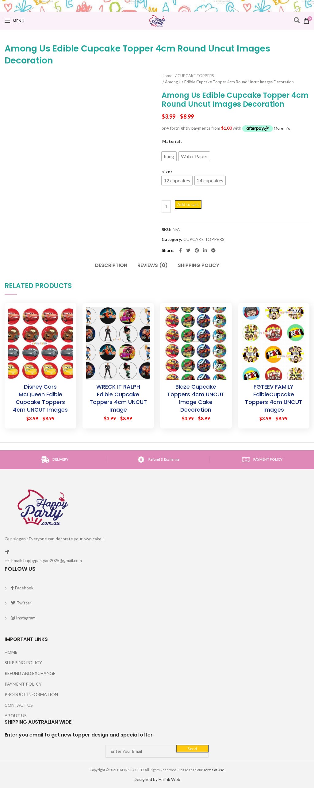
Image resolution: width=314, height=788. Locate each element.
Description (111, 265)
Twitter (21, 602)
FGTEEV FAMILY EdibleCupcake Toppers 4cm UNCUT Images (273, 398)
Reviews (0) (152, 265)
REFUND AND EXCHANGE (30, 673)
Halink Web (169, 779)
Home (167, 75)
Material (171, 141)
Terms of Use (213, 770)
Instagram (23, 617)
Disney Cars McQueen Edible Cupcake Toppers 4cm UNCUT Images (40, 398)
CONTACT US (19, 705)
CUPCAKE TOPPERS (196, 75)
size (166, 171)
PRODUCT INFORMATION (31, 694)
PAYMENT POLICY (23, 684)
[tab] (111, 262)
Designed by (146, 779)
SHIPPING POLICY (198, 265)
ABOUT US (16, 715)
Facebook (22, 587)
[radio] (169, 156)
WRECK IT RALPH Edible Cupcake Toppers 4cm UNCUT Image (118, 398)
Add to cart (188, 204)
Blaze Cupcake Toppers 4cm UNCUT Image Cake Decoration (195, 398)
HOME (11, 652)
